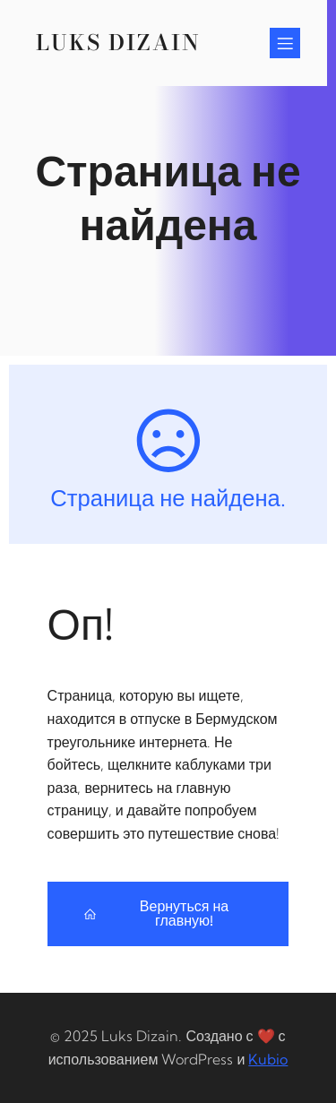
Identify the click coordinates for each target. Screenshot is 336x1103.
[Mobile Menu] (285, 43)
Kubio (268, 1059)
